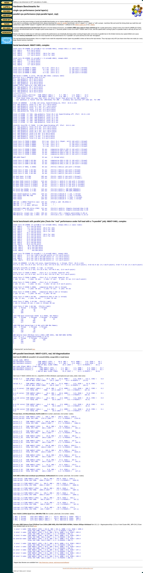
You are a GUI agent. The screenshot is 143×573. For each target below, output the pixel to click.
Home (64, 568)
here (33, 349)
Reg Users (90, 568)
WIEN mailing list (80, 24)
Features (73, 568)
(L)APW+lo (68, 568)
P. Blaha (92, 24)
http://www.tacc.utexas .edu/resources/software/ (54, 562)
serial (58, 23)
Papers (86, 568)
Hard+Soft (77, 568)
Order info (82, 568)
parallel (65, 23)
